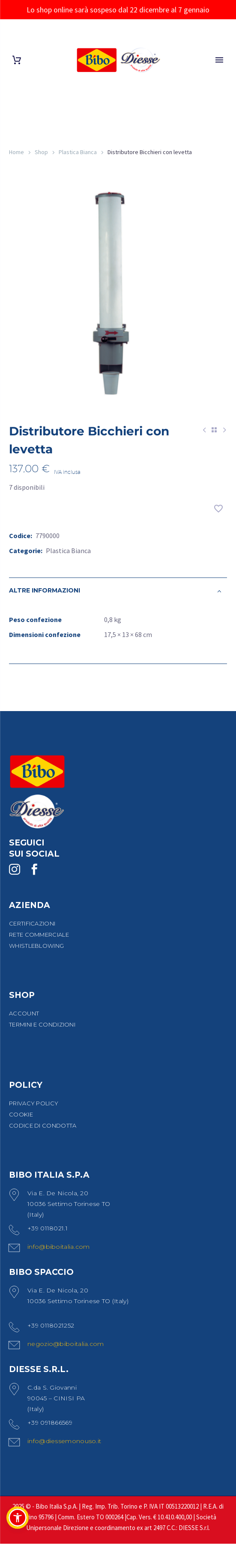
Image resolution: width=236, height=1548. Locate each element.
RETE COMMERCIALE (39, 938)
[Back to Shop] (214, 434)
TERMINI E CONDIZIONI (42, 1028)
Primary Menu (219, 60)
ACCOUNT (24, 1017)
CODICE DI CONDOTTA (42, 1129)
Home (16, 152)
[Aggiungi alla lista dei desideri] (218, 512)
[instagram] (14, 873)
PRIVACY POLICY (33, 1107)
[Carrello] (16, 60)
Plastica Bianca (78, 152)
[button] (18, 1518)
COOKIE (21, 1118)
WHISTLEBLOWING (36, 950)
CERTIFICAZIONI (32, 927)
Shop (41, 152)
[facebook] (34, 873)
